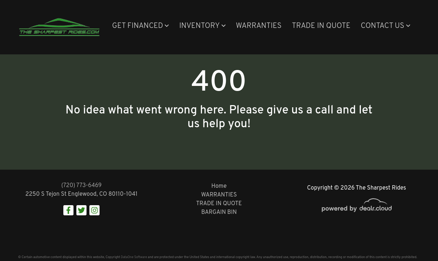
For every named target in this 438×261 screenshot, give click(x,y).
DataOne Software (134, 257)
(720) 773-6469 (81, 185)
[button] (140, 26)
